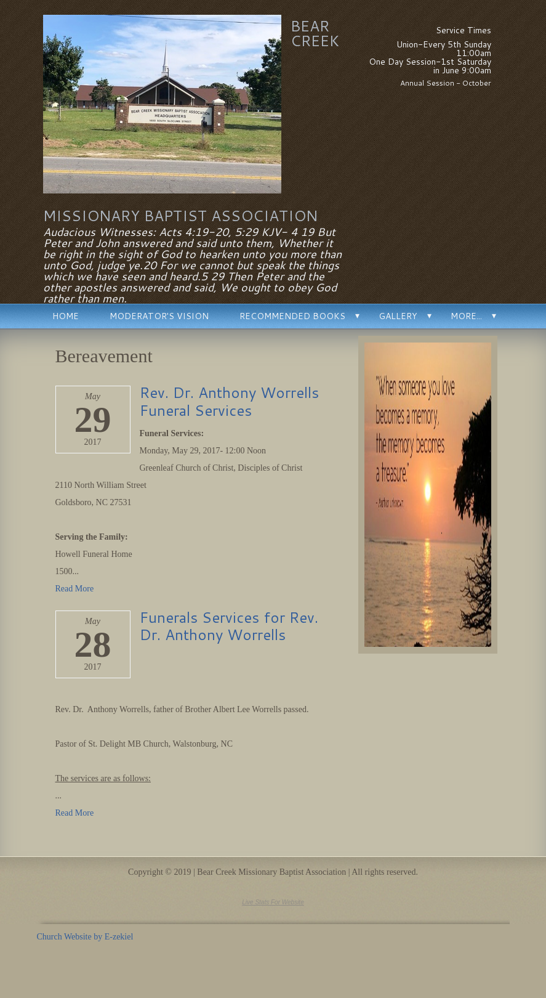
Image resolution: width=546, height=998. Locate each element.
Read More (74, 588)
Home (65, 316)
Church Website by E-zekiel (85, 936)
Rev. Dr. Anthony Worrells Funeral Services (229, 401)
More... (466, 316)
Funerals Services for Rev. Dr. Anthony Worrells (229, 626)
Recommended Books (292, 316)
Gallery (398, 316)
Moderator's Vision (159, 316)
